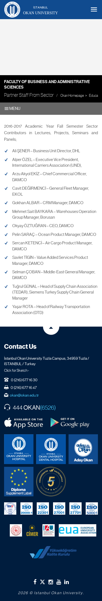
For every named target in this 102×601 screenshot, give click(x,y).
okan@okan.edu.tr (24, 395)
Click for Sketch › (16, 370)
